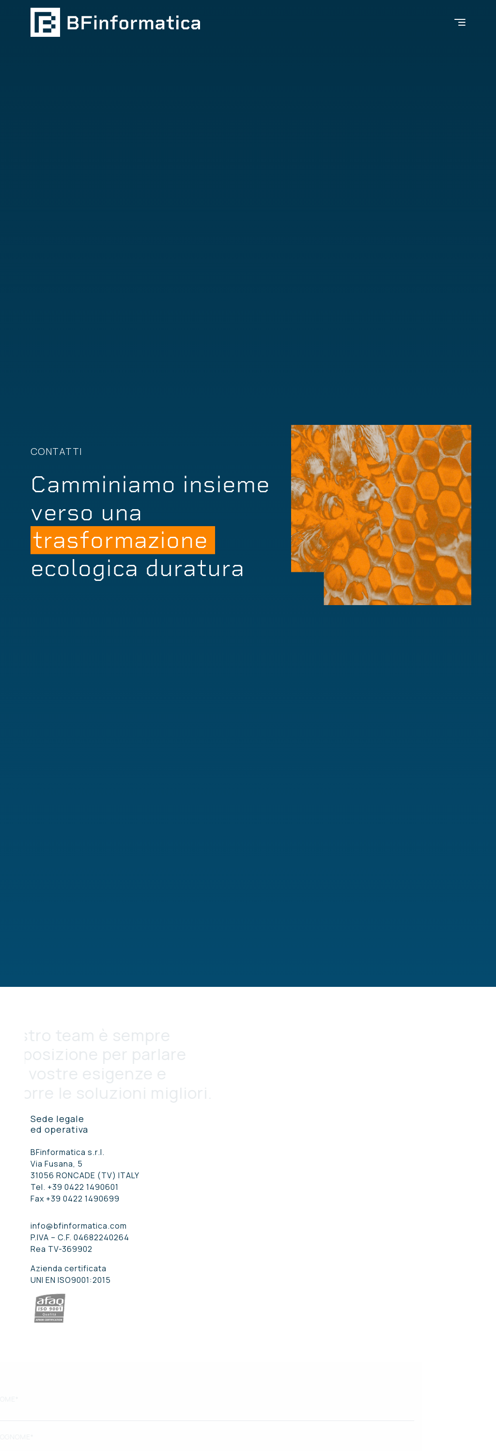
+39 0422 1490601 (83, 1187)
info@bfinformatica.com (79, 1225)
